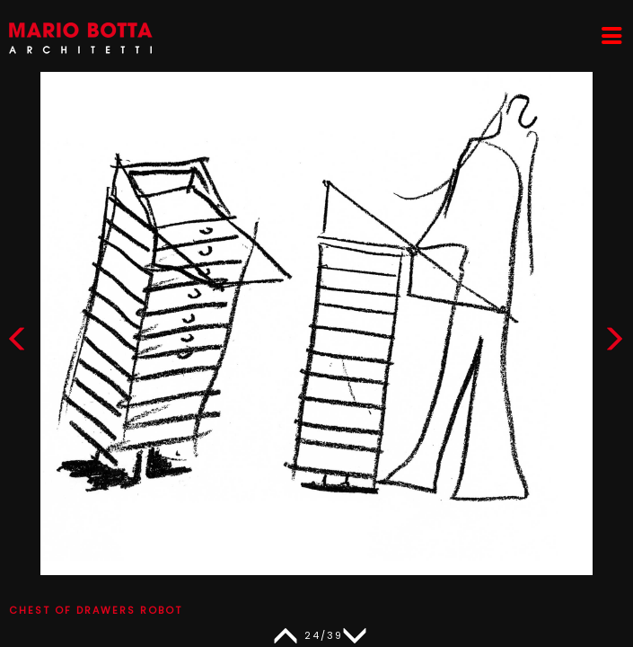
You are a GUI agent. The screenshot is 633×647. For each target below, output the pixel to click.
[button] (614, 343)
